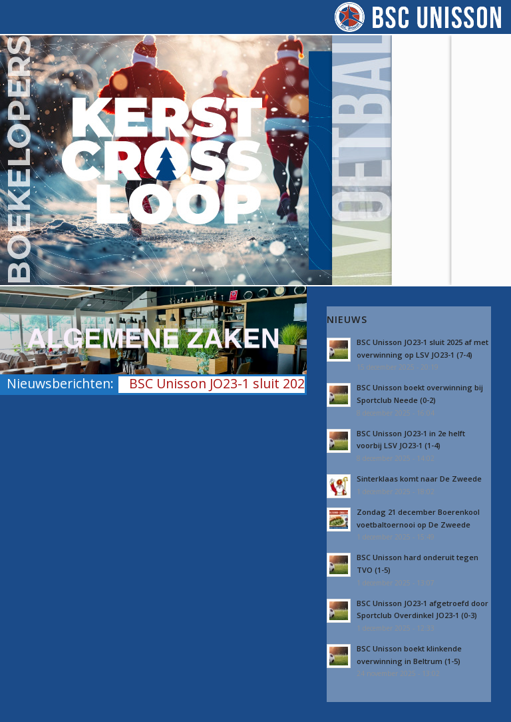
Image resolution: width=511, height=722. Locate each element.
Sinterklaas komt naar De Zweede (419, 479)
